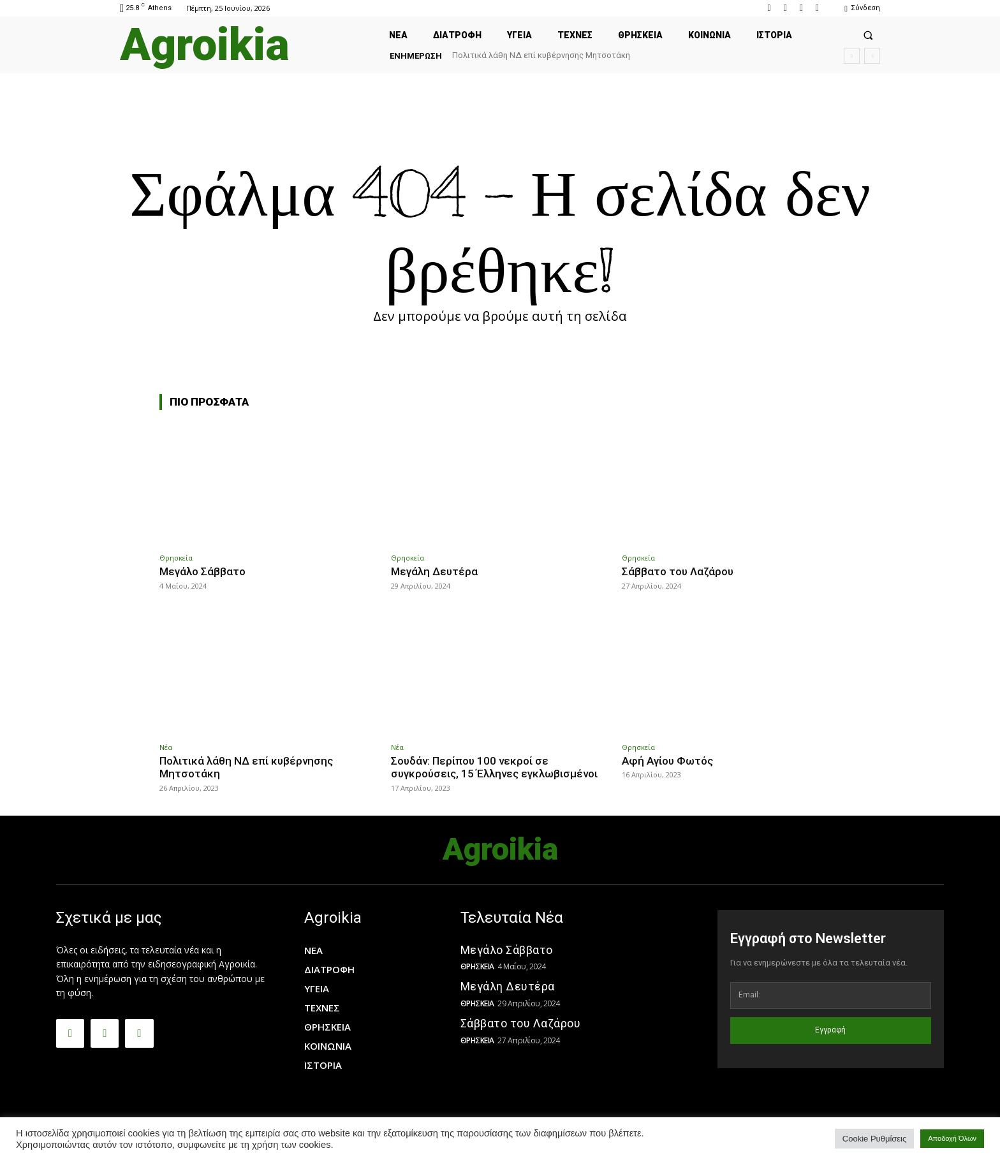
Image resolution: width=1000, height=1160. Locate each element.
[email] (830, 995)
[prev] (852, 56)
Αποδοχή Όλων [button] (952, 1138)
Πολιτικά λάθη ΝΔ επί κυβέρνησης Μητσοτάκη (541, 55)
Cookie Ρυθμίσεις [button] (874, 1138)
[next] (872, 56)
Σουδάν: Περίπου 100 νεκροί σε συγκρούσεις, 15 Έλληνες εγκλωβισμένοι (494, 767)
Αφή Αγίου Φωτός (667, 760)
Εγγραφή (830, 1029)
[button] (868, 35)
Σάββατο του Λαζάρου (677, 571)
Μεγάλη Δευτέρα (434, 571)
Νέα (165, 747)
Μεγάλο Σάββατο (202, 571)
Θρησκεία (176, 557)
